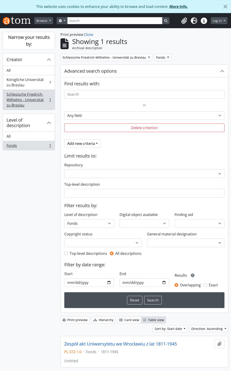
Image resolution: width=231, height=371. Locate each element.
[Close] (225, 6)
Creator (14, 59)
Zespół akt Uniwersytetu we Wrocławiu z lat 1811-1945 (120, 344)
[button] (184, 21)
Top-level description (82, 184)
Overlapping (190, 285)
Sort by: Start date (169, 329)
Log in (218, 21)
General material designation (172, 234)
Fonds (28, 146)
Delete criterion (144, 127)
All (9, 70)
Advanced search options (90, 71)
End (123, 273)
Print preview (75, 320)
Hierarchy (103, 320)
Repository (73, 164)
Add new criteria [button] (81, 143)
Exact (213, 285)
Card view (129, 320)
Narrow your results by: (29, 40)
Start (68, 273)
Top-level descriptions (88, 253)
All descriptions (128, 253)
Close (88, 34)
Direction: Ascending (207, 329)
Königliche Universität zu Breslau (28, 82)
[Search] (114, 20)
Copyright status (78, 234)
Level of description (18, 122)
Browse (42, 21)
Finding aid (184, 214)
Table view (153, 320)
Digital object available (139, 214)
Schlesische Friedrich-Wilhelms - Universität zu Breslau (28, 100)
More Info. (178, 6)
